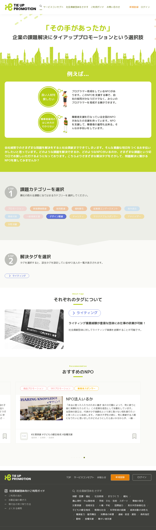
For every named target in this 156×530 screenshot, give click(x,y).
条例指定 (144, 514)
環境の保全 (138, 500)
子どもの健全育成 (81, 509)
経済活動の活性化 (139, 509)
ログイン (145, 6)
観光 (125, 496)
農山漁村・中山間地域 (83, 500)
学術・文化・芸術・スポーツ (113, 500)
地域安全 (90, 505)
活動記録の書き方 (15, 499)
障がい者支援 (105, 518)
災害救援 (76, 505)
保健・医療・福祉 (81, 496)
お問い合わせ (113, 6)
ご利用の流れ (13, 495)
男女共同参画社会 (137, 505)
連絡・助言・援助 (127, 514)
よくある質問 (13, 508)
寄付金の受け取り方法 (18, 504)
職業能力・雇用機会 (86, 514)
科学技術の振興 (118, 509)
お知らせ (101, 477)
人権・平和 (104, 505)
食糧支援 (89, 518)
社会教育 (99, 496)
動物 (78, 518)
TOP (68, 477)
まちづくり (113, 496)
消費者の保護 (107, 514)
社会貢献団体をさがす (77, 6)
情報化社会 (100, 509)
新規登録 (133, 6)
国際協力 (119, 505)
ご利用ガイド (97, 6)
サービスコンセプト (53, 6)
